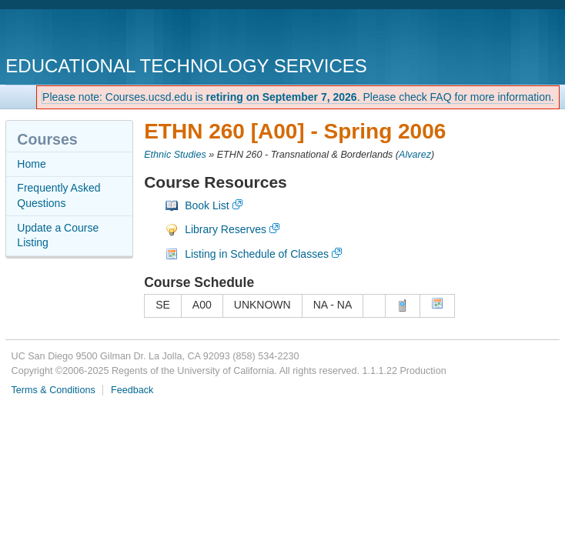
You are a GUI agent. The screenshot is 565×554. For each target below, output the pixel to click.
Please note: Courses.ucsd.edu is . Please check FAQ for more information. (298, 97)
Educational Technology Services (185, 65)
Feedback (132, 390)
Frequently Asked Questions (58, 195)
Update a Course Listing (58, 235)
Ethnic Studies (175, 154)
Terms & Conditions (53, 390)
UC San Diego (93, 34)
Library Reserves (225, 229)
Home (31, 164)
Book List (207, 205)
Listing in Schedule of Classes (257, 254)
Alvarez (415, 154)
